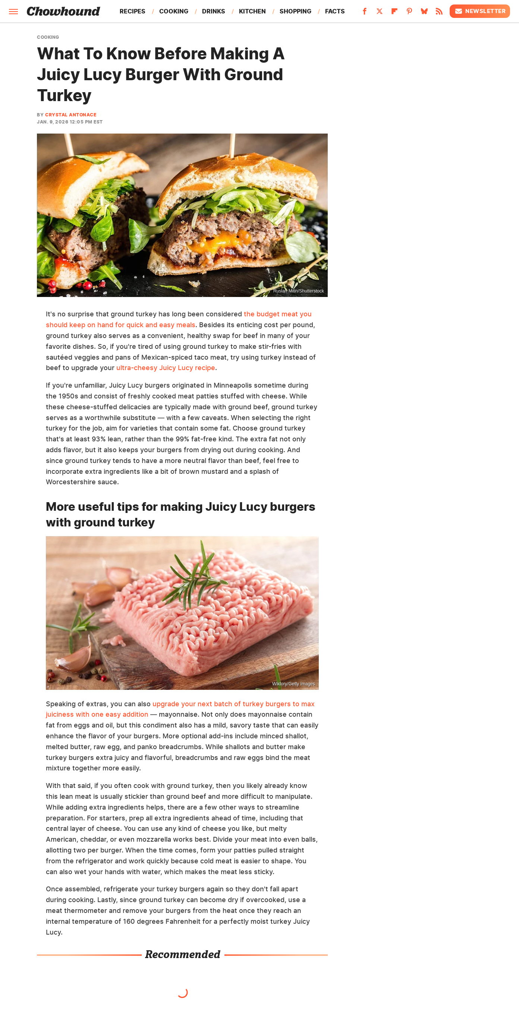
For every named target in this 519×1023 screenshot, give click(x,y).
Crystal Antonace (70, 115)
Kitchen (252, 11)
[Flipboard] (394, 13)
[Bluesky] (424, 13)
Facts (335, 11)
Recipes (132, 11)
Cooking (173, 11)
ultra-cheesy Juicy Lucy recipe (165, 368)
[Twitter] (379, 13)
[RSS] (439, 13)
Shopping (295, 11)
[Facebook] (364, 13)
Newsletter (480, 11)
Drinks (213, 11)
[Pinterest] (409, 13)
